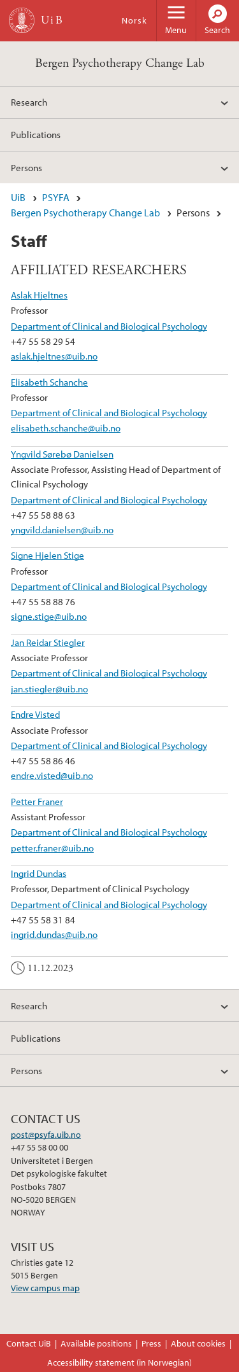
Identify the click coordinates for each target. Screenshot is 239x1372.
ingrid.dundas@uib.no (54, 934)
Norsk (134, 20)
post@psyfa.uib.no (46, 1134)
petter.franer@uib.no (52, 847)
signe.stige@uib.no (49, 616)
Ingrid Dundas (38, 873)
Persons (26, 167)
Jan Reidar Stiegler (48, 642)
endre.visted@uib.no (52, 775)
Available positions (96, 1343)
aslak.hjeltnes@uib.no (54, 355)
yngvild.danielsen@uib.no (62, 529)
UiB (18, 197)
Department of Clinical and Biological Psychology (109, 325)
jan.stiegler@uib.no (49, 688)
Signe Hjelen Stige (47, 555)
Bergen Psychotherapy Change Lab (120, 63)
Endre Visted (35, 714)
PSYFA (55, 197)
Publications (36, 134)
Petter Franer (37, 801)
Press (151, 1343)
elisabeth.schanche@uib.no (65, 427)
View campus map (45, 1288)
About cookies (198, 1343)
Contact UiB (28, 1343)
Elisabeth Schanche (49, 381)
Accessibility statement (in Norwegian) (119, 1362)
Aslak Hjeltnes (39, 294)
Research (29, 101)
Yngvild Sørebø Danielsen (62, 453)
